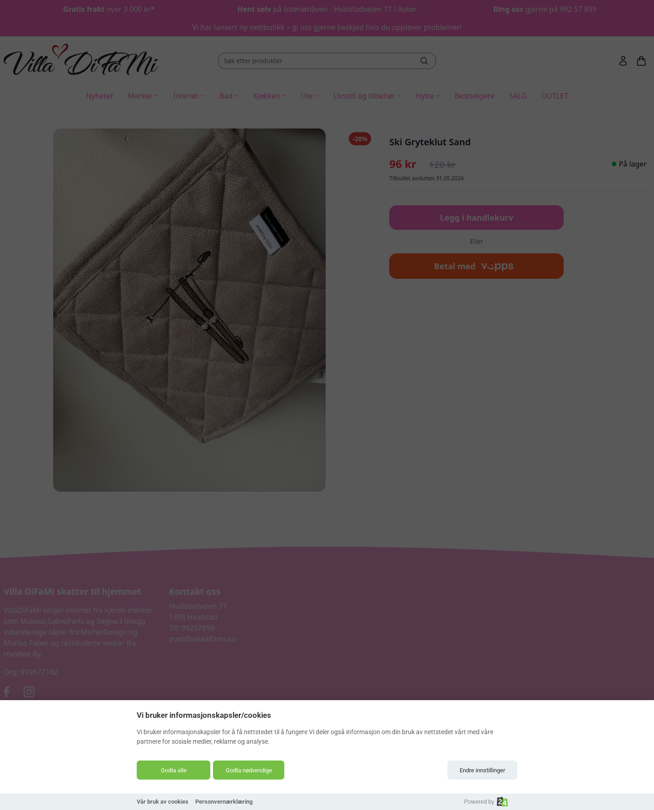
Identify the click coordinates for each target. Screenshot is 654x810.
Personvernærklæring (224, 801)
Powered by (486, 801)
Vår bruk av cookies (162, 801)
